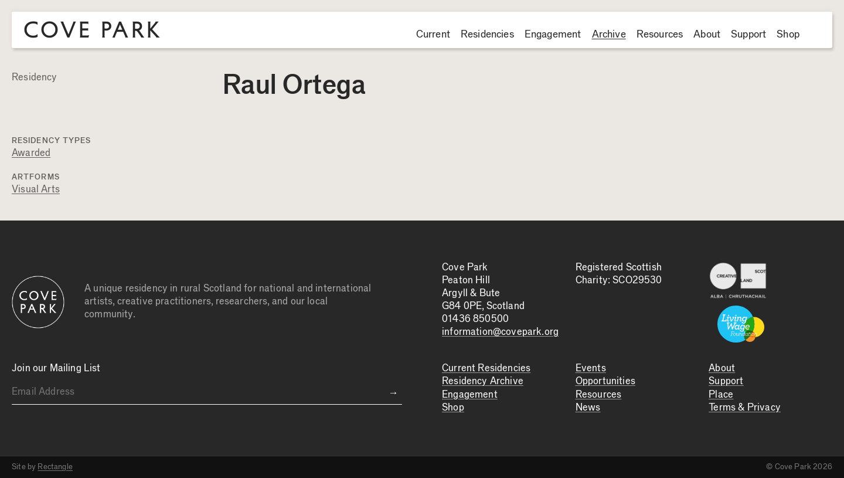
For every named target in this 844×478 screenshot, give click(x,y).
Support (748, 34)
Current (433, 34)
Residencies (487, 34)
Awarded (31, 153)
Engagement (553, 34)
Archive (609, 34)
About (706, 34)
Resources (660, 34)
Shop (788, 34)
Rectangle (55, 467)
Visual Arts (36, 190)
